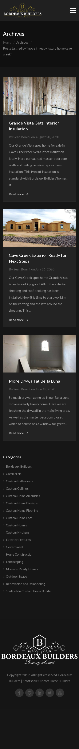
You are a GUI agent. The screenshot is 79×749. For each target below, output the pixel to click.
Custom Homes (16, 525)
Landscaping (14, 562)
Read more (16, 194)
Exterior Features (18, 540)
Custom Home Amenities (23, 496)
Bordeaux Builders (19, 466)
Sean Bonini (21, 137)
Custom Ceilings (17, 488)
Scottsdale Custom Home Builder (29, 591)
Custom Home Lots (19, 518)
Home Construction (19, 554)
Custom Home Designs (22, 503)
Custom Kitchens (17, 532)
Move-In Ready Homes (22, 569)
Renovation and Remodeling (25, 584)
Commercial (14, 474)
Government (14, 547)
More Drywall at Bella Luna (34, 380)
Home (7, 42)
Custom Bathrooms (19, 481)
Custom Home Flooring (22, 510)
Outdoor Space (16, 576)
